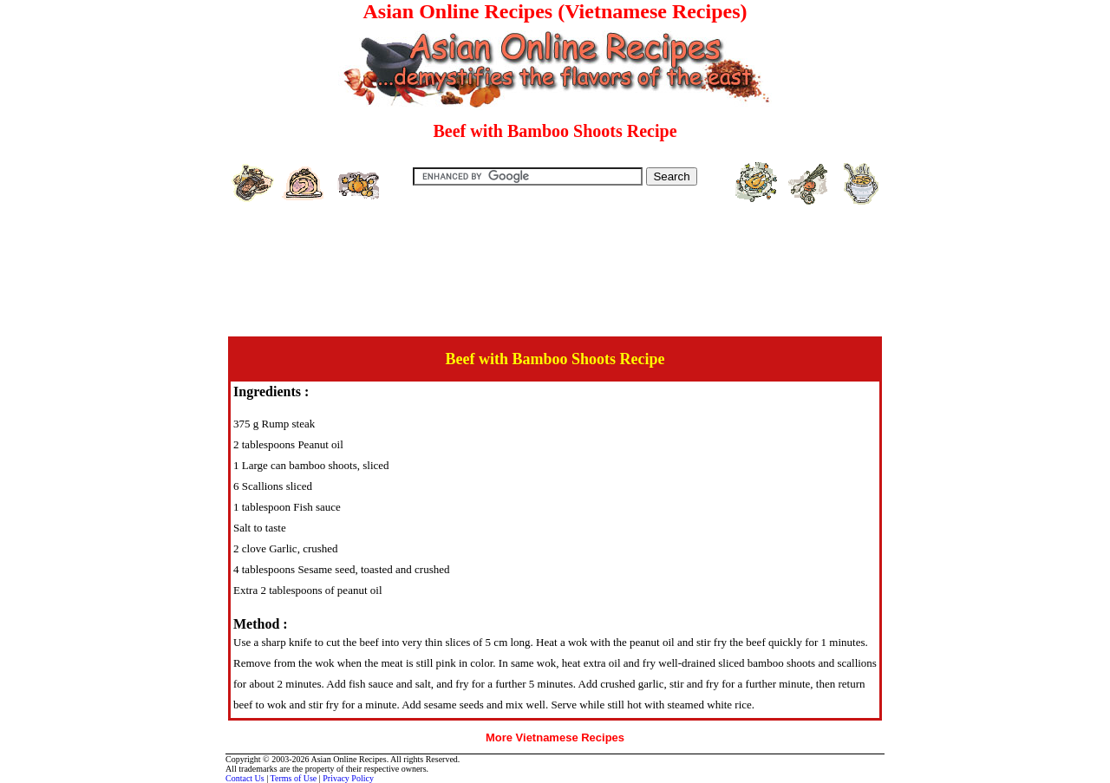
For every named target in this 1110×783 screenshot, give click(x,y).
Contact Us (244, 778)
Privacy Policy (348, 778)
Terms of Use (294, 778)
